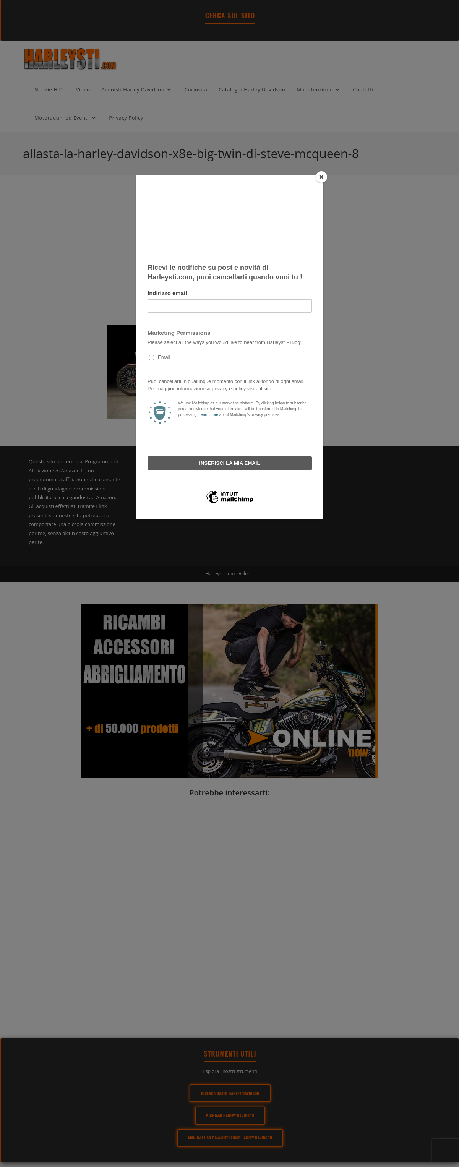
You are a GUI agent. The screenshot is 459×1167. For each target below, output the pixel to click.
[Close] (321, 177)
